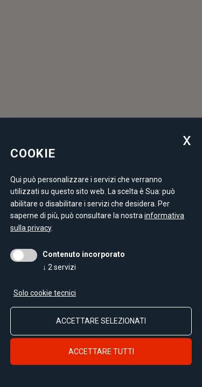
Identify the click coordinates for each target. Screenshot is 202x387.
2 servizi (59, 267)
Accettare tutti (101, 351)
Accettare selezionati (101, 321)
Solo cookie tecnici (44, 293)
